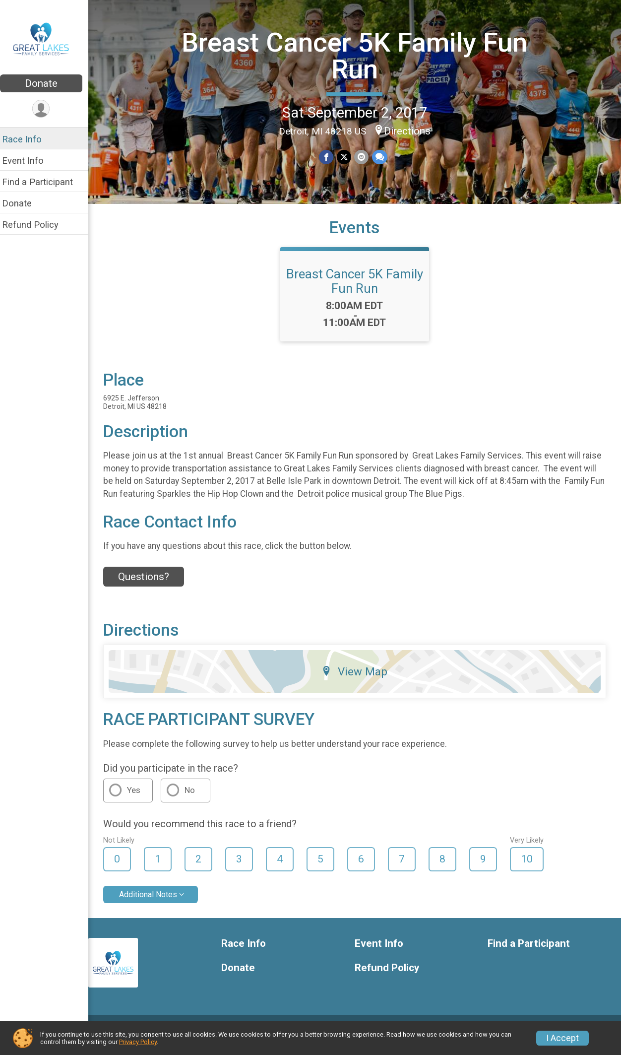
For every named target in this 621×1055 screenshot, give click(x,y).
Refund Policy (36, 224)
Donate (47, 83)
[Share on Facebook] (329, 156)
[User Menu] (47, 109)
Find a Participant (43, 182)
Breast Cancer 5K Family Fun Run (358, 55)
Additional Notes (154, 903)
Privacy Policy (138, 1042)
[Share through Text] (382, 156)
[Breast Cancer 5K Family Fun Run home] (47, 38)
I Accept (562, 1038)
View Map (358, 680)
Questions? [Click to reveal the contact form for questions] (149, 586)
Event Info (29, 160)
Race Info (28, 139)
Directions (410, 130)
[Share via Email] (364, 156)
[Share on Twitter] (347, 156)
